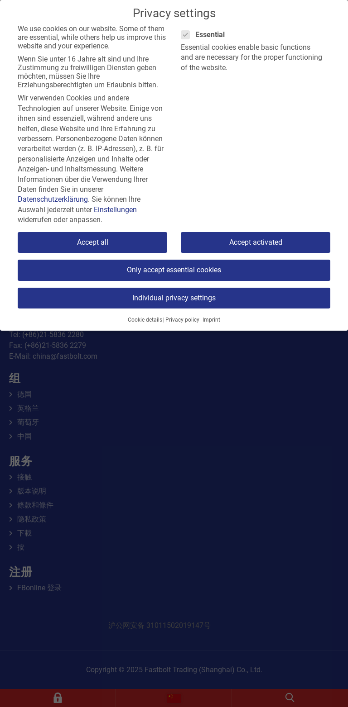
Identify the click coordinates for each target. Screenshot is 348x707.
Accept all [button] (92, 242)
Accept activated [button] (255, 242)
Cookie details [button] (145, 320)
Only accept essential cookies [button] (174, 270)
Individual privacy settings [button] (174, 298)
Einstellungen (115, 209)
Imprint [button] (211, 320)
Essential (206, 34)
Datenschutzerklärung (53, 199)
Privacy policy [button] (182, 320)
